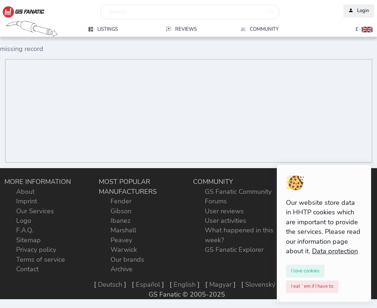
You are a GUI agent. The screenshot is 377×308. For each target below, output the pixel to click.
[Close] (305, 271)
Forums (216, 201)
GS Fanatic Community (238, 191)
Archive (121, 269)
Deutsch (110, 284)
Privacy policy (36, 249)
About (25, 191)
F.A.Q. (24, 230)
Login (358, 11)
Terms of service (40, 259)
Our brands (127, 259)
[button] (338, 29)
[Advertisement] (189, 110)
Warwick (123, 249)
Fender (120, 201)
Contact (27, 269)
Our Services (35, 211)
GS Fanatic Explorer (234, 249)
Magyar (220, 284)
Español (148, 284)
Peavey (121, 240)
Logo (23, 220)
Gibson (120, 211)
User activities (225, 220)
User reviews (224, 211)
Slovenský (260, 284)
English (185, 284)
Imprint (26, 201)
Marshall (123, 230)
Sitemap (28, 240)
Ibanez (120, 220)
